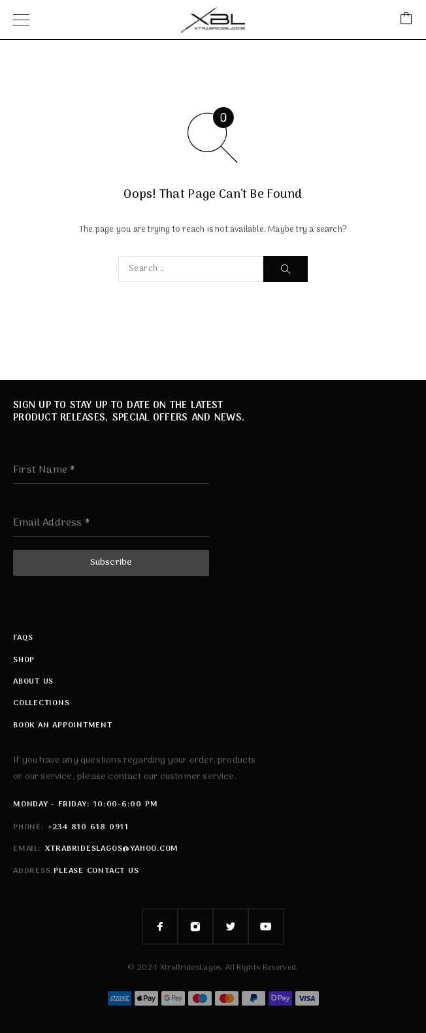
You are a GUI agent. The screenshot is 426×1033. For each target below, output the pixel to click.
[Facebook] (160, 926)
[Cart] (406, 20)
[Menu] (21, 19)
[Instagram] (195, 926)
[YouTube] (266, 926)
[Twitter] (230, 926)
